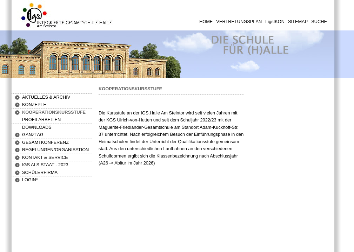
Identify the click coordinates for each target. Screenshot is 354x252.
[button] (34, 104)
